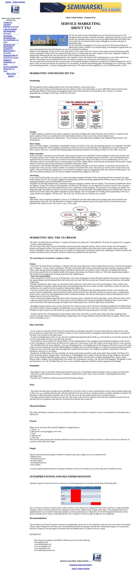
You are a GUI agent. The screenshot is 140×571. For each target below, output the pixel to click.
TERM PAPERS (18, 2)
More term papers (11, 75)
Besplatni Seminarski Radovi (81, 565)
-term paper (10, 31)
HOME (8, 2)
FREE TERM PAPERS (81, 569)
